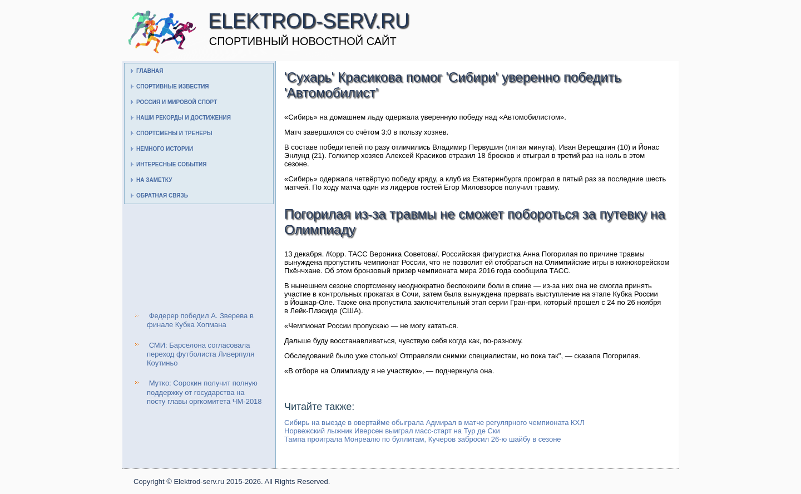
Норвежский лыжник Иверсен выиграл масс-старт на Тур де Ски (392, 431)
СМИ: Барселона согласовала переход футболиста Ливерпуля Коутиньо (200, 354)
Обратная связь (162, 195)
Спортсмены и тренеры (174, 133)
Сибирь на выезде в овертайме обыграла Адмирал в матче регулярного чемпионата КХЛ (434, 422)
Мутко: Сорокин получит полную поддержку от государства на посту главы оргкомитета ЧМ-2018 (204, 392)
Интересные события (171, 164)
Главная (150, 71)
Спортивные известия (172, 86)
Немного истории (164, 149)
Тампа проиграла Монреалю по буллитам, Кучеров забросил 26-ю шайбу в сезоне (422, 439)
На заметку (154, 180)
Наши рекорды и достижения (183, 118)
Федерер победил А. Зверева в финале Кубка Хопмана (200, 320)
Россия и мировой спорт (176, 102)
